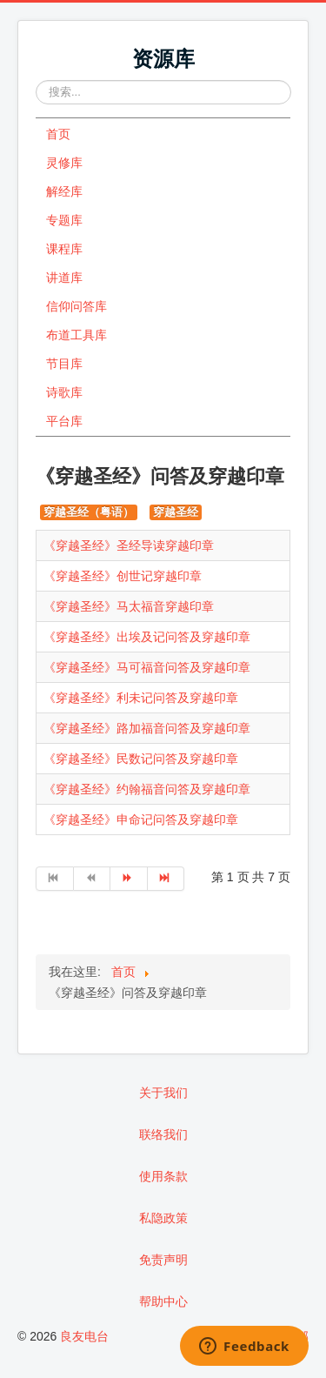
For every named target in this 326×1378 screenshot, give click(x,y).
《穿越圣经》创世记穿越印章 (122, 576)
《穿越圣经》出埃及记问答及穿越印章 (146, 637)
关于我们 (163, 1093)
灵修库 (64, 163)
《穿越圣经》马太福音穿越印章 (128, 606)
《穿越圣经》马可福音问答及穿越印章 (146, 667)
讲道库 (64, 277)
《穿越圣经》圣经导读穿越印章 (128, 545)
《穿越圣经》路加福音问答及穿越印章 (146, 728)
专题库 (64, 220)
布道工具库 (76, 335)
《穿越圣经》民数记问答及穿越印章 (140, 759)
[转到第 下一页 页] (129, 878)
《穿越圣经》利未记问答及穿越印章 (140, 698)
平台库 (64, 421)
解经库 (64, 191)
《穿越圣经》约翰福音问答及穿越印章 (146, 789)
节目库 (64, 364)
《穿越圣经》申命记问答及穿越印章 (140, 819)
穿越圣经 (175, 511)
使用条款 (163, 1176)
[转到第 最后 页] (166, 878)
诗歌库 (64, 392)
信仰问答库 (76, 306)
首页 (58, 134)
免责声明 (163, 1260)
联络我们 (163, 1134)
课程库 (64, 249)
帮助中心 (163, 1301)
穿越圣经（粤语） (88, 511)
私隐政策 (163, 1218)
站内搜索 (36, 80)
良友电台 (84, 1336)
